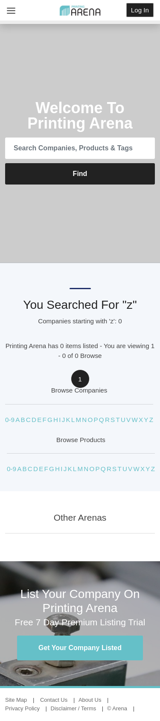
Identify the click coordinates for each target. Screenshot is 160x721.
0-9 (10, 419)
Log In (140, 10)
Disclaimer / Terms (73, 708)
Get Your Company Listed (80, 647)
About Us (90, 700)
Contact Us (53, 700)
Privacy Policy (22, 708)
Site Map (16, 700)
